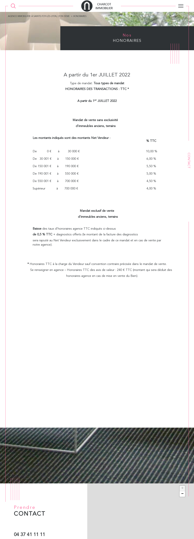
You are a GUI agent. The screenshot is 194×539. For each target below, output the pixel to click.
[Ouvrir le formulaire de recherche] (13, 6)
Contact (188, 160)
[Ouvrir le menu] (181, 6)
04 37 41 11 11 (29, 535)
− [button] (182, 494)
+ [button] (182, 488)
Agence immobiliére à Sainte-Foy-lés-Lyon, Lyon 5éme (39, 16)
